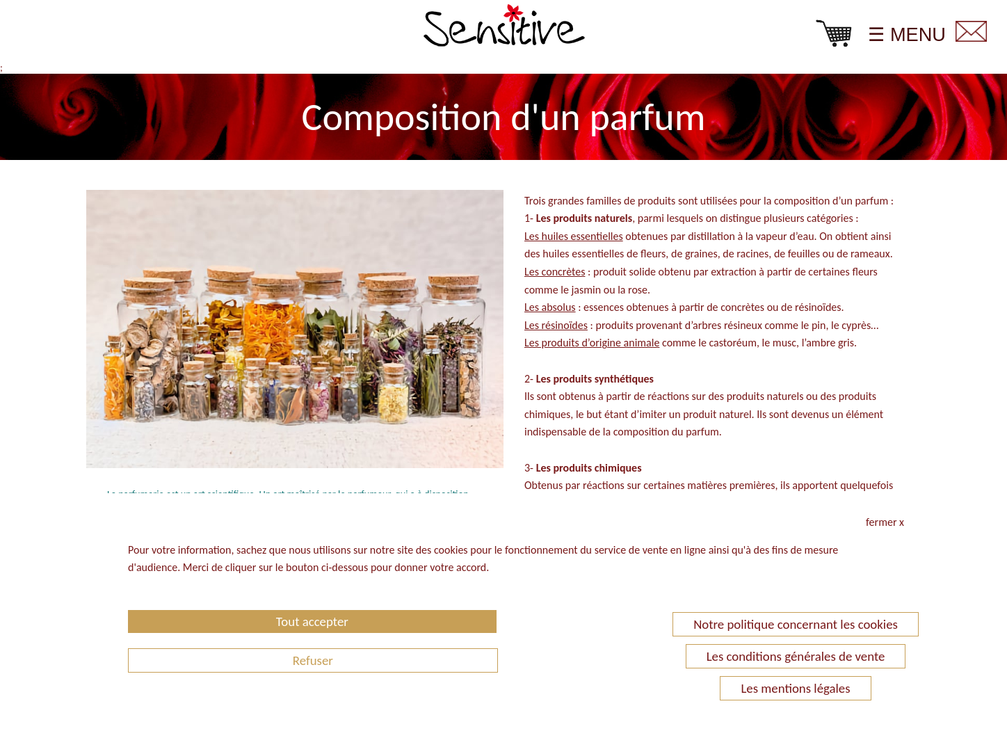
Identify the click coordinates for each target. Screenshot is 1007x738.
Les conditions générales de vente (796, 656)
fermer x (885, 522)
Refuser (313, 660)
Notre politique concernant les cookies (795, 624)
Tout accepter (312, 621)
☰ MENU (907, 34)
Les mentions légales (795, 688)
